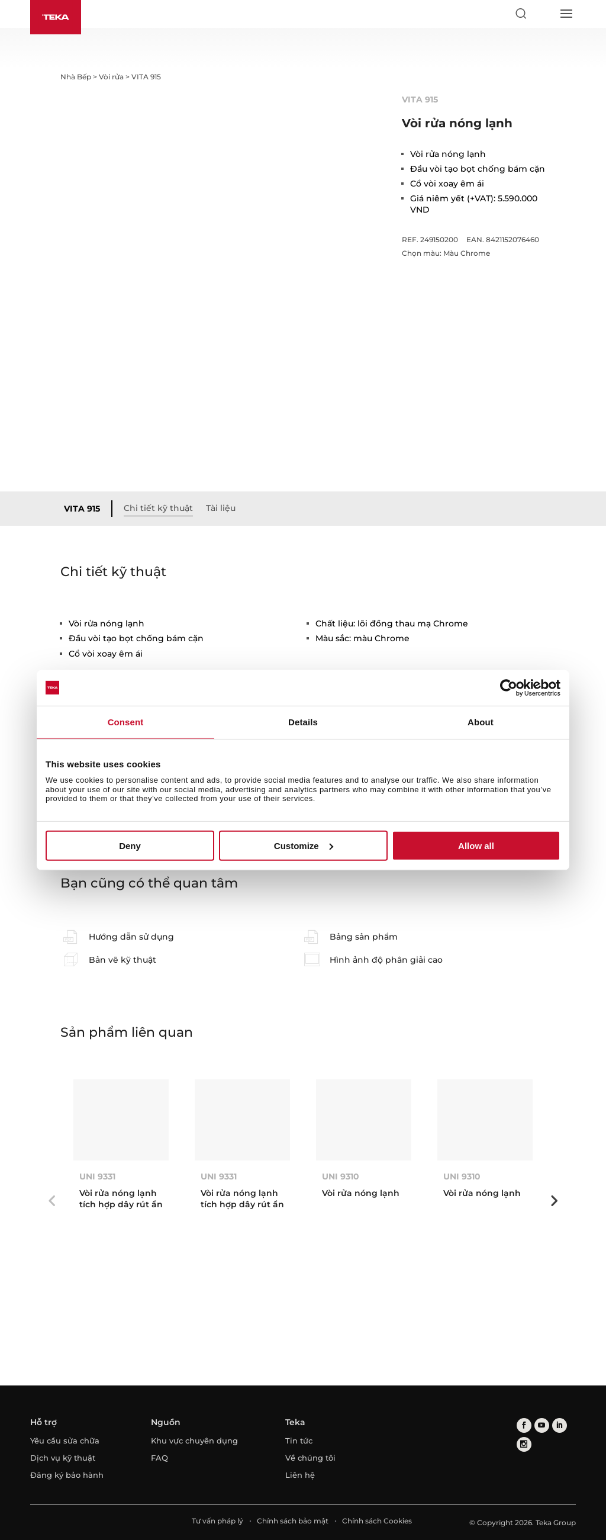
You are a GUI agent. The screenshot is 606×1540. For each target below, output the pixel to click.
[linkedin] (559, 1426)
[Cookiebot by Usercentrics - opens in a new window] (508, 687)
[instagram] (524, 1445)
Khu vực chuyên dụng (194, 1440)
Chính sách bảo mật (292, 1520)
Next (554, 1201)
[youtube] (541, 1426)
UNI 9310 (340, 1176)
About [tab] (481, 721)
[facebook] (524, 1426)
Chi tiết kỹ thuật (158, 508)
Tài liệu (221, 508)
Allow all (476, 846)
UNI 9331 (97, 1176)
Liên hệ (300, 1475)
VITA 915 (82, 508)
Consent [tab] (126, 721)
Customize (303, 846)
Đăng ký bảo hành (67, 1475)
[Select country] (543, 13)
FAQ (159, 1457)
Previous (51, 1201)
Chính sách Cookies (377, 1520)
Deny (130, 846)
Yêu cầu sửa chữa (64, 1440)
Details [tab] (303, 721)
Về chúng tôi (310, 1457)
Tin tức (298, 1440)
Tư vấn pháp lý (217, 1520)
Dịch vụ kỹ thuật (62, 1457)
